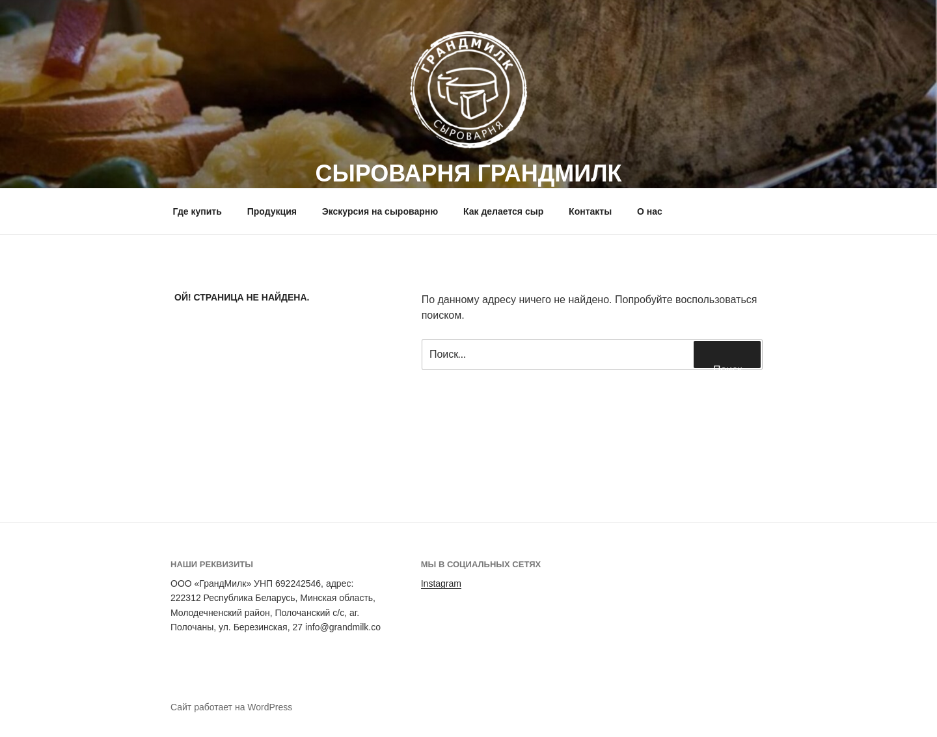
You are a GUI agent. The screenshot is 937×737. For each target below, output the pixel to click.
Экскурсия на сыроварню (380, 211)
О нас (649, 211)
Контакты (590, 211)
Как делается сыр (503, 211)
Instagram (441, 583)
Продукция (272, 211)
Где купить (197, 211)
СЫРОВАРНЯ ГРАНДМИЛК (469, 173)
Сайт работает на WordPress (231, 707)
